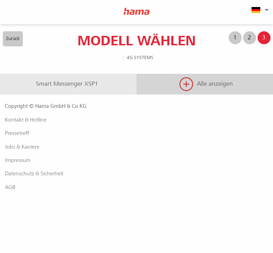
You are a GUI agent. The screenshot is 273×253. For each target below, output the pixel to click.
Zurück (13, 38)
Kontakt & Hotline (25, 120)
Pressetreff (17, 133)
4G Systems (140, 57)
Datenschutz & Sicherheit (34, 173)
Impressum (18, 160)
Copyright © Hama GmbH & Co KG (46, 106)
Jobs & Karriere (22, 147)
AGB (10, 187)
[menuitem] (259, 10)
